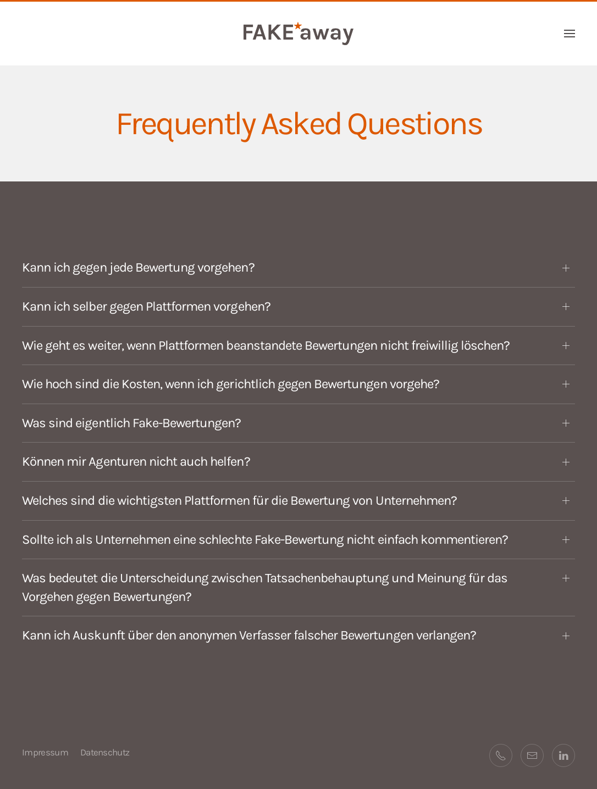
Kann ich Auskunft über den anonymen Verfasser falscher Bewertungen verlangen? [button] (249, 635)
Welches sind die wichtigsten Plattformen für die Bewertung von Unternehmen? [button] (239, 500)
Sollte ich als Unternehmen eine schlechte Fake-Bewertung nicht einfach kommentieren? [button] (265, 539)
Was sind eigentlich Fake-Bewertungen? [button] (131, 423)
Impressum (45, 752)
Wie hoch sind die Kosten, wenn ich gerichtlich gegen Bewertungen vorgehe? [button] (230, 383)
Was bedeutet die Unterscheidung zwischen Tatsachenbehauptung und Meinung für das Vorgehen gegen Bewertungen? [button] (264, 587)
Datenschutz (105, 752)
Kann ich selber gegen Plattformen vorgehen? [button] (146, 306)
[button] (569, 33)
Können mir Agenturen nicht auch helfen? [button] (136, 461)
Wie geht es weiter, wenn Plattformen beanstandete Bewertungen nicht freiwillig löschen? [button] (266, 345)
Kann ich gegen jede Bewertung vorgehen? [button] (138, 267)
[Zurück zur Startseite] (298, 33)
